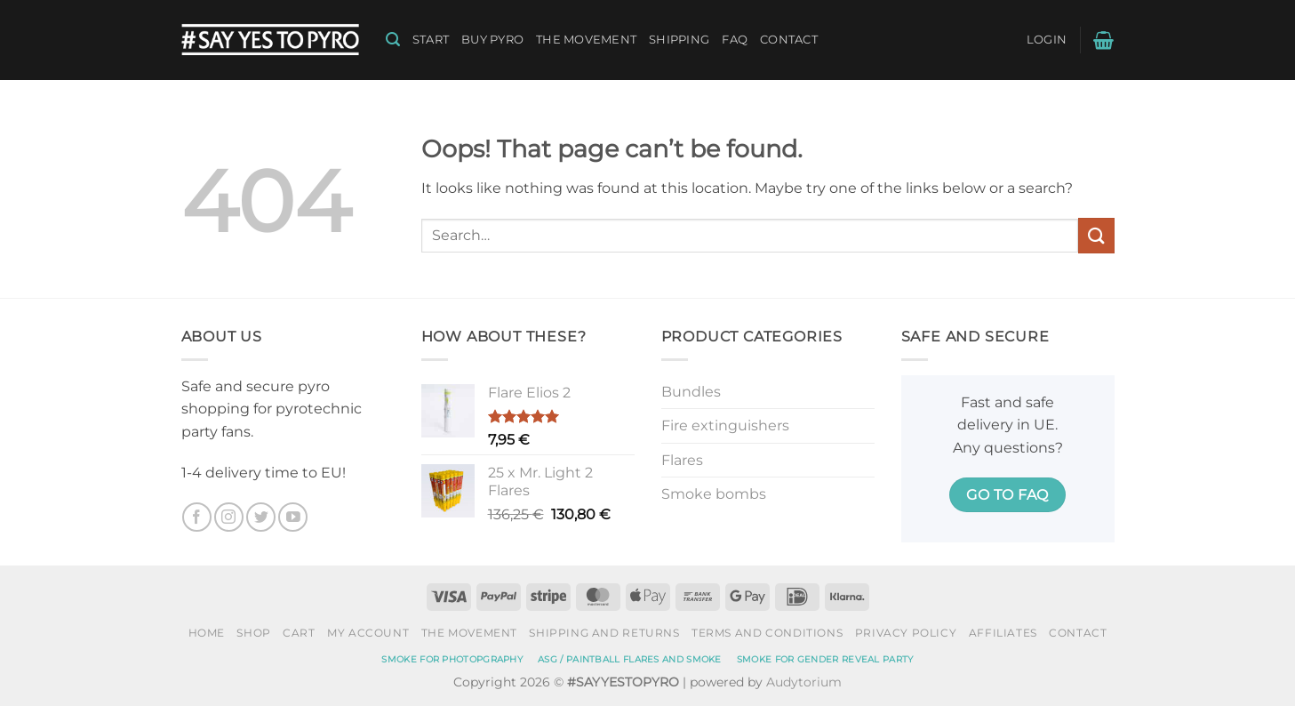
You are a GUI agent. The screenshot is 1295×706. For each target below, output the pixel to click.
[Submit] (1096, 235)
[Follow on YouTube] (293, 517)
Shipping (679, 39)
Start (430, 39)
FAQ (734, 39)
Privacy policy (906, 632)
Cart (299, 632)
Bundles (691, 391)
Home (206, 632)
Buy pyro (492, 39)
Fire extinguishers (725, 425)
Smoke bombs (713, 493)
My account (368, 632)
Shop (253, 632)
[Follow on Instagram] (229, 517)
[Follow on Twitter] (261, 517)
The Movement (586, 39)
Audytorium (804, 682)
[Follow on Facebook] (197, 517)
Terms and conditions (767, 632)
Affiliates (1003, 632)
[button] (393, 39)
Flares (682, 460)
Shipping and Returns (604, 632)
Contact (789, 39)
